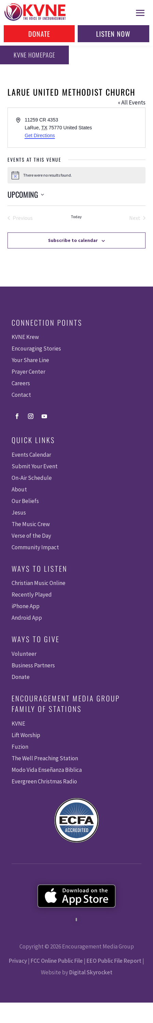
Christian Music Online (38, 583)
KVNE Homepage (34, 54)
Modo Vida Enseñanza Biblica (47, 770)
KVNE (18, 723)
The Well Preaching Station (45, 758)
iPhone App (26, 606)
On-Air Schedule (32, 478)
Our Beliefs (25, 501)
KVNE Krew (25, 337)
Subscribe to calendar (73, 240)
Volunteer (24, 653)
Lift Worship (26, 735)
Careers (21, 383)
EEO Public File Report (114, 960)
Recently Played (32, 594)
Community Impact (35, 547)
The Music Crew (31, 524)
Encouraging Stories (36, 348)
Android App (27, 617)
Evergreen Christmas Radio (44, 781)
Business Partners (33, 665)
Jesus (19, 512)
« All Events (132, 102)
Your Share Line (30, 360)
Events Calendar (31, 454)
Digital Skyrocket (90, 972)
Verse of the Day (31, 535)
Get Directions (40, 135)
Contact (21, 395)
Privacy (18, 960)
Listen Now (113, 34)
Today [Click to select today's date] (76, 216)
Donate (39, 34)
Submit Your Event (35, 466)
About (19, 489)
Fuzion (20, 746)
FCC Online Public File (57, 960)
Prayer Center (28, 371)
